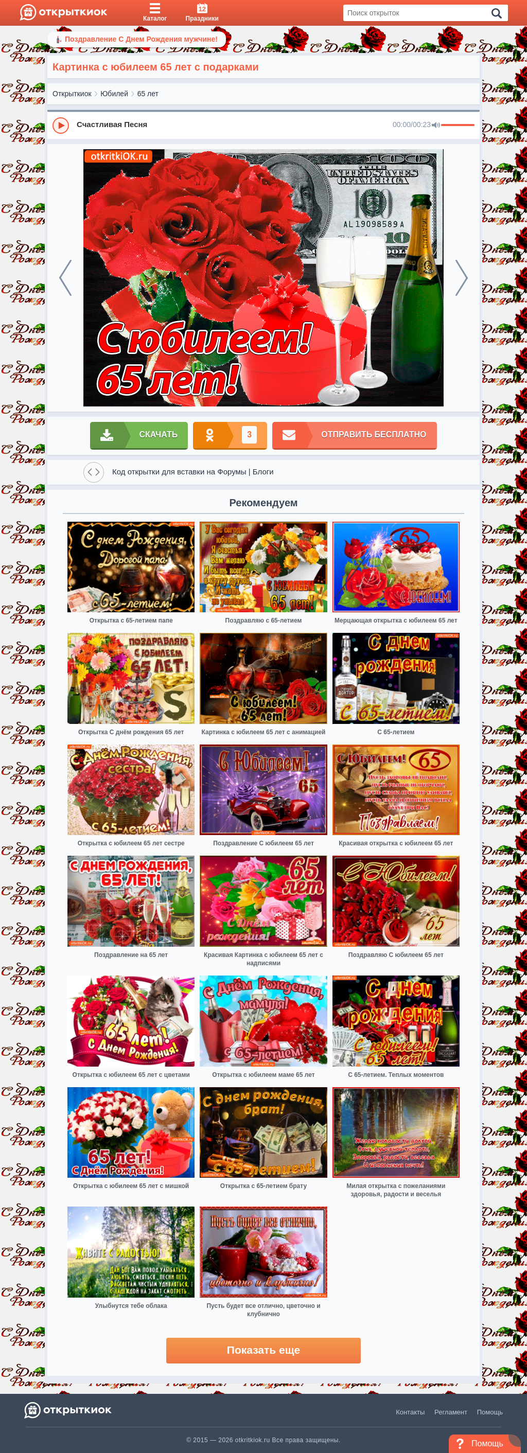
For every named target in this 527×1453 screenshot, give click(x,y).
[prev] (65, 277)
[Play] (60, 125)
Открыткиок (72, 94)
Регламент (450, 1412)
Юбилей (114, 94)
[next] (461, 277)
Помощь (490, 1412)
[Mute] (436, 125)
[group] (263, 125)
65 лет (148, 94)
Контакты (410, 1412)
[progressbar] (458, 125)
